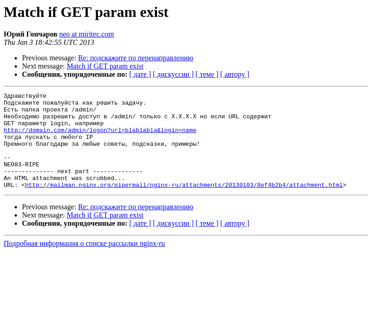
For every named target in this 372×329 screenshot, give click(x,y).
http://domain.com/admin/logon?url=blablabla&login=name (100, 138)
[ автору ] (234, 74)
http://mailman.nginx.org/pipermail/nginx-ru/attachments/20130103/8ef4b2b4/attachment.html (184, 204)
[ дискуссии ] (173, 74)
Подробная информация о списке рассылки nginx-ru (84, 262)
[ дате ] (140, 74)
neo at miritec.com (86, 34)
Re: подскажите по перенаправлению (136, 58)
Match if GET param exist (105, 66)
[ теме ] (206, 74)
